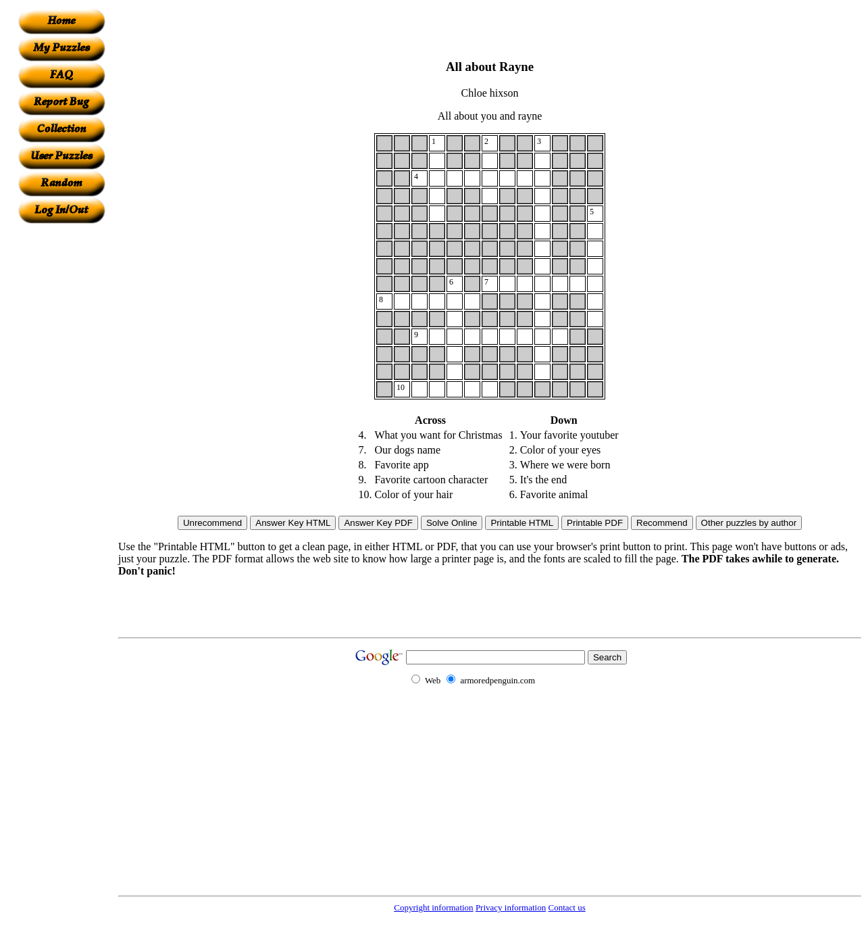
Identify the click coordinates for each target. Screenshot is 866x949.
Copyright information (433, 907)
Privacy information (511, 907)
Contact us (566, 907)
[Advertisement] (61, 426)
